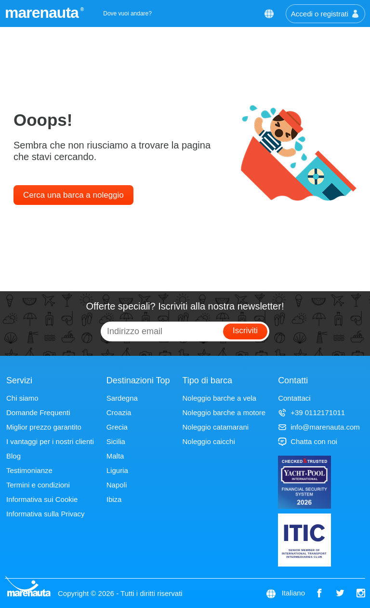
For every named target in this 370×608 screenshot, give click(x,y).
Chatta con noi (307, 441)
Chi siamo (22, 398)
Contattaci (294, 398)
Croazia (119, 412)
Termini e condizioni (38, 485)
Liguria (117, 470)
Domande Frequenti (38, 412)
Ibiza (114, 499)
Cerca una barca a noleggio (73, 195)
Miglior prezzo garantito (43, 427)
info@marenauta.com (319, 427)
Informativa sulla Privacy (45, 514)
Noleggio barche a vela (219, 398)
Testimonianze (29, 470)
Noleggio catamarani (216, 427)
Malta (115, 456)
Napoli (116, 485)
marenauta (43, 12)
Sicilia (115, 441)
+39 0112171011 (311, 412)
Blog (13, 456)
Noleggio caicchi (209, 441)
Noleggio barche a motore (224, 412)
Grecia (117, 427)
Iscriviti (245, 330)
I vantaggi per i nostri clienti (50, 441)
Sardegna (122, 398)
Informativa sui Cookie (42, 499)
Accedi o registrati (325, 13)
